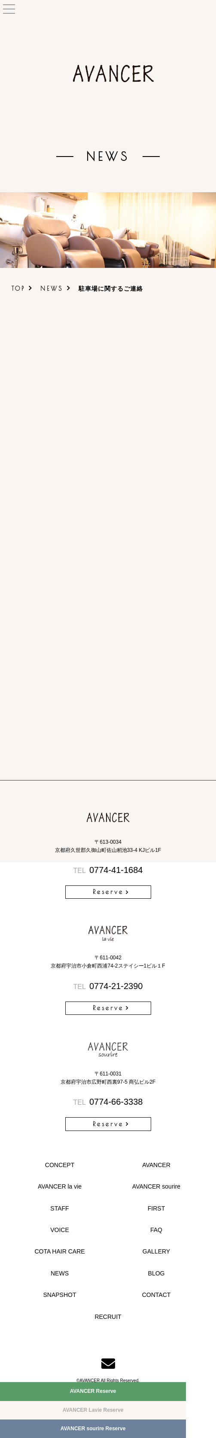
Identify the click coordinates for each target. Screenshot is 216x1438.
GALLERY (156, 1251)
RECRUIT (107, 1316)
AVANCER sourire (156, 1186)
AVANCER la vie (60, 1186)
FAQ (156, 1229)
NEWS (51, 288)
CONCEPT (59, 1164)
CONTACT (156, 1294)
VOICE (59, 1229)
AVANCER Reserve (93, 1391)
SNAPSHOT (59, 1294)
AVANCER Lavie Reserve (93, 1410)
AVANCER (156, 1164)
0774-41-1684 (108, 870)
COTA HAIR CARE (59, 1251)
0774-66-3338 (108, 1101)
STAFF (59, 1208)
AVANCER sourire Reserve (93, 1429)
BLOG (156, 1273)
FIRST (156, 1208)
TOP (18, 288)
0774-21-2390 (108, 986)
